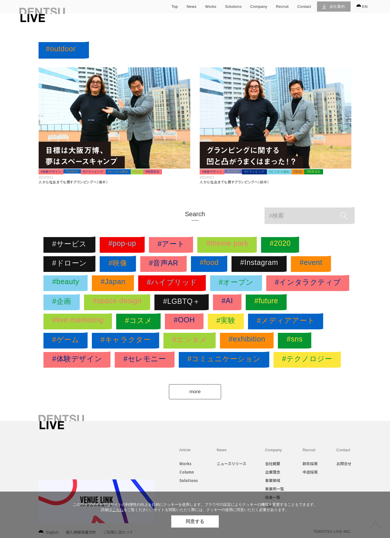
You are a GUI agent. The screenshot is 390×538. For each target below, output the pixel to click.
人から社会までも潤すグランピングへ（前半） (234, 181)
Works (185, 463)
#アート (172, 245)
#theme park (228, 245)
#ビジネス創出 (118, 171)
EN (362, 6)
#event (312, 264)
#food (211, 264)
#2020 (282, 245)
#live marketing (79, 321)
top (175, 6)
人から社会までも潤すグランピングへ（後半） (73, 181)
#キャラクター (127, 341)
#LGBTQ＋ (183, 302)
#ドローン (71, 264)
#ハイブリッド (173, 283)
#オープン (237, 283)
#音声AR (165, 264)
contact (304, 6)
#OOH (186, 321)
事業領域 (272, 480)
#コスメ (140, 321)
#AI (229, 302)
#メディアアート (287, 321)
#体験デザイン (51, 171)
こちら (117, 510)
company (258, 6)
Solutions (188, 480)
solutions (233, 6)
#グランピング (93, 171)
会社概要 (272, 463)
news (191, 6)
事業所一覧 (274, 489)
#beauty (67, 283)
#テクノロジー (308, 360)
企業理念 (272, 472)
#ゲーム (67, 341)
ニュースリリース (231, 463)
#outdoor (72, 171)
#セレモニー (146, 360)
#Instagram (260, 264)
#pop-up (123, 245)
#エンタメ (191, 341)
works (210, 6)
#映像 (119, 264)
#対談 (137, 171)
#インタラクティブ (309, 283)
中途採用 (310, 472)
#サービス (71, 245)
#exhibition (248, 341)
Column (186, 472)
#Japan (114, 283)
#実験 (227, 321)
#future (267, 302)
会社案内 (333, 6)
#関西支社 (152, 171)
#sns (296, 341)
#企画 (63, 302)
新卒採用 (310, 463)
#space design (119, 302)
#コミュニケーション (225, 360)
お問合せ (343, 463)
